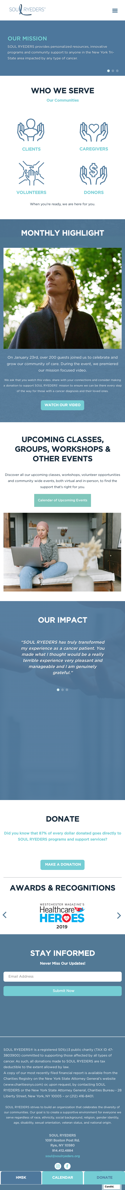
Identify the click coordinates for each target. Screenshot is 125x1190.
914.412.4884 (62, 1150)
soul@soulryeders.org (62, 1156)
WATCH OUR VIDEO (62, 405)
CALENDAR (62, 1177)
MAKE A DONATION (63, 864)
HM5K (21, 1177)
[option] (62, 915)
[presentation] (62, 1014)
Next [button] (117, 915)
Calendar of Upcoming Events (62, 500)
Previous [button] (5, 915)
